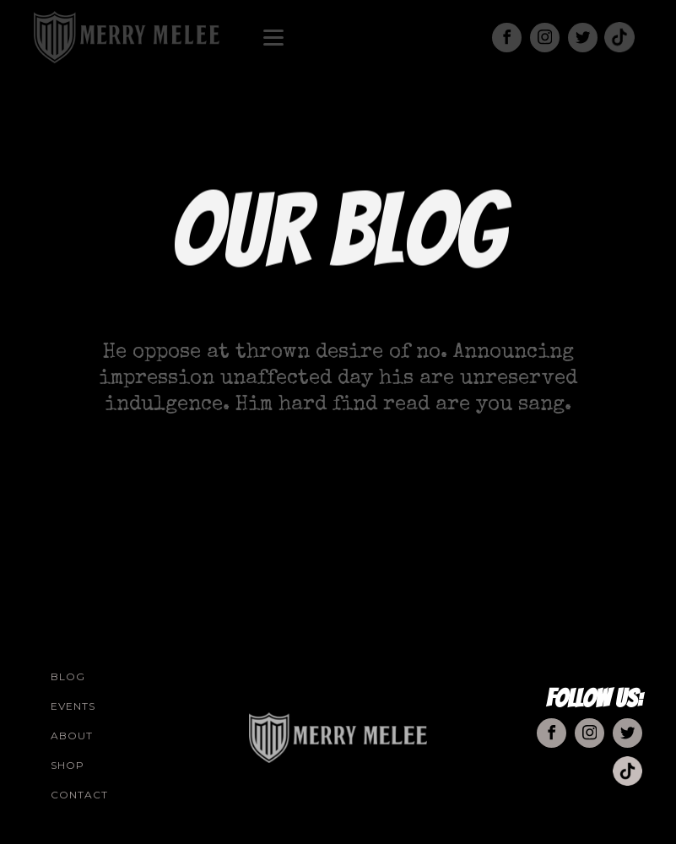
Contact (79, 794)
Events (73, 706)
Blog (68, 676)
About (72, 735)
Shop (67, 765)
